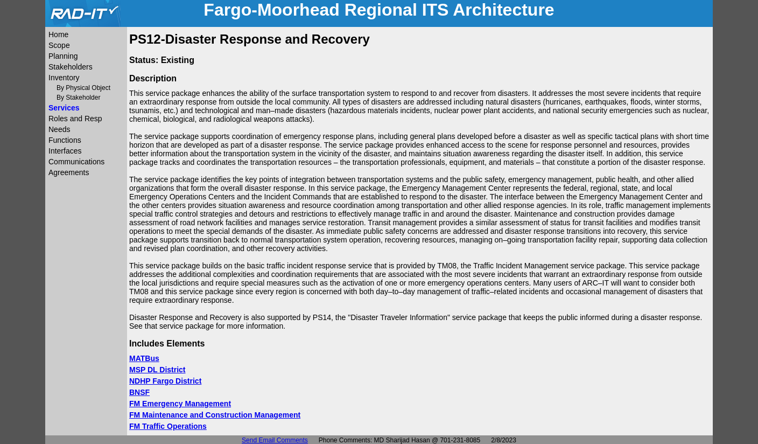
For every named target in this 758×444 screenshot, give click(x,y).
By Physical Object (83, 88)
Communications (76, 161)
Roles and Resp (75, 118)
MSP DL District (157, 369)
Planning (63, 56)
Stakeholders (70, 67)
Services (64, 107)
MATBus (144, 358)
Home (58, 34)
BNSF (139, 392)
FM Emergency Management (180, 403)
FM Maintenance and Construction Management (214, 415)
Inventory (64, 77)
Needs (59, 129)
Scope (59, 45)
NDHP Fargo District (165, 381)
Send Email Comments (275, 440)
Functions (64, 140)
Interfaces (64, 151)
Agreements (68, 172)
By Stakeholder (78, 97)
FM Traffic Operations (168, 426)
